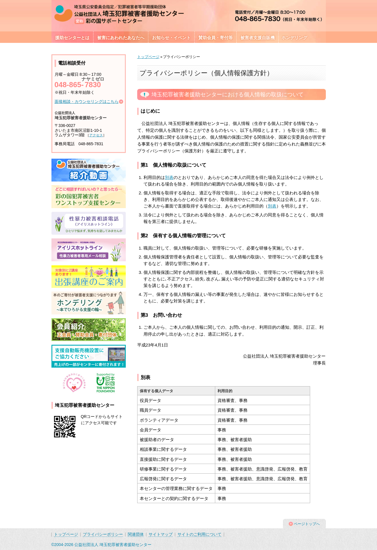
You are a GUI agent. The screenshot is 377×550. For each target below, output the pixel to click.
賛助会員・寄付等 (215, 37)
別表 (169, 177)
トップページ (148, 57)
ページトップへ (307, 524)
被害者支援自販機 (257, 37)
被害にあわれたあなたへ (120, 37)
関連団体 (136, 534)
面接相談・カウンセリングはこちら (87, 101)
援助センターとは (72, 37)
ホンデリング (294, 37)
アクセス (96, 135)
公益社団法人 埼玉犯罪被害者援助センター (112, 544)
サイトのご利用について (199, 534)
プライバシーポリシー (103, 534)
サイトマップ (161, 534)
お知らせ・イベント (171, 37)
